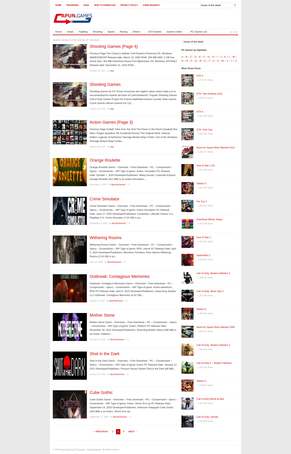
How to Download (105, 5)
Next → (133, 431)
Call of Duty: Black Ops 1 (210, 291)
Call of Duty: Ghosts (207, 416)
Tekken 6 (201, 309)
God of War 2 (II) (205, 165)
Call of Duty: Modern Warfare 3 (213, 273)
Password (72, 5)
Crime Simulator (105, 199)
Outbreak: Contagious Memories (120, 276)
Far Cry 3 (201, 201)
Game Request (151, 5)
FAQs (86, 5)
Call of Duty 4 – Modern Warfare (214, 363)
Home (58, 5)
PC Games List (198, 31)
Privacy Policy (129, 5)
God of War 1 (203, 237)
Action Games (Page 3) (111, 122)
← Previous (100, 431)
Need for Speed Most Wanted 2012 (215, 147)
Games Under (174, 31)
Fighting (83, 31)
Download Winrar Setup (209, 219)
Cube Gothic (101, 392)
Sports (111, 31)
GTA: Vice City (204, 129)
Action (70, 31)
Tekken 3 (201, 183)
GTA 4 (199, 111)
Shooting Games (105, 84)
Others (136, 31)
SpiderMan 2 (203, 255)
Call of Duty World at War (210, 398)
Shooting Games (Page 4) (114, 46)
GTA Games (155, 31)
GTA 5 (199, 75)
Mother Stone (102, 315)
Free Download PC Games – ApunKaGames (80, 449)
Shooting (97, 31)
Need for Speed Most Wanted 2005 (215, 327)
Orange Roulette (105, 160)
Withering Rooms (106, 238)
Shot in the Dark (105, 354)
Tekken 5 (201, 381)
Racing (123, 31)
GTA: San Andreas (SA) (209, 93)
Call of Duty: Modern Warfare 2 (213, 345)
